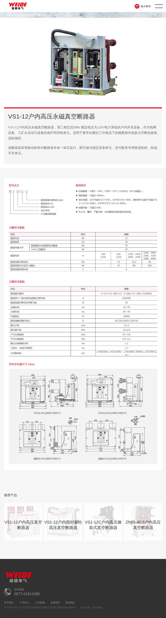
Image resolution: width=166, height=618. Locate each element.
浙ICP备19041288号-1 (65, 607)
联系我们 (70, 602)
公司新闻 (40, 602)
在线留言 (55, 602)
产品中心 (25, 602)
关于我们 (9, 602)
